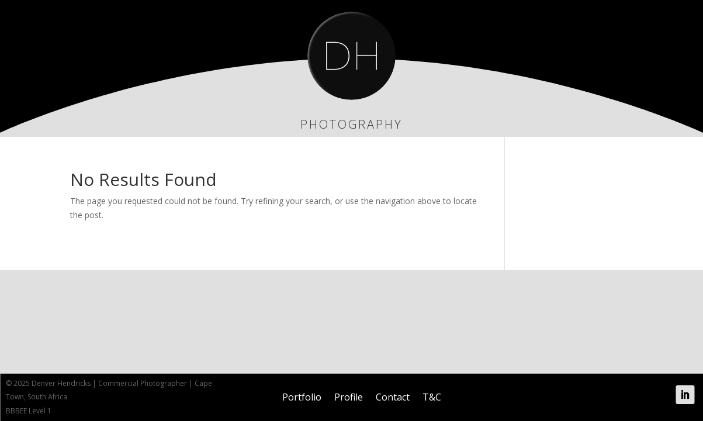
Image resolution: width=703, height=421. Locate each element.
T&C (432, 397)
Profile (348, 397)
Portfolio (301, 397)
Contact (393, 397)
